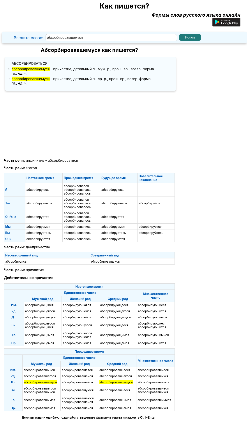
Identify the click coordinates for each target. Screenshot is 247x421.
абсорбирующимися (153, 335)
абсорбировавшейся (77, 376)
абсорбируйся (149, 203)
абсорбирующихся (152, 311)
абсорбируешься (39, 203)
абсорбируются (38, 239)
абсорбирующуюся (77, 325)
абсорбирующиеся (152, 305)
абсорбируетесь (38, 233)
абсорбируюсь (37, 189)
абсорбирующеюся (77, 333)
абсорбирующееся (114, 305)
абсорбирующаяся (77, 305)
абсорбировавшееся (115, 370)
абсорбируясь (15, 261)
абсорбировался (76, 186)
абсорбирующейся (77, 311)
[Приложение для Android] (226, 25)
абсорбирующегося (40, 311)
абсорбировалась (77, 189)
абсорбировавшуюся (78, 390)
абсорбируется (37, 217)
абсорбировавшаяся (77, 370)
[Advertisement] (89, 124)
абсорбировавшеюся (78, 398)
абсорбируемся (38, 226)
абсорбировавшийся (39, 370)
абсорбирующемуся (40, 317)
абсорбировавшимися (154, 400)
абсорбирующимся (152, 317)
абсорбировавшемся (39, 408)
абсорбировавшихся (153, 376)
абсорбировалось (77, 193)
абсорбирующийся (39, 305)
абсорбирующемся (39, 343)
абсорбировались (77, 226)
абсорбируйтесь (151, 233)
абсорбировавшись (105, 261)
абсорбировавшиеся (153, 370)
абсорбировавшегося (40, 376)
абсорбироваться (29, 63)
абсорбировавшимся (153, 382)
